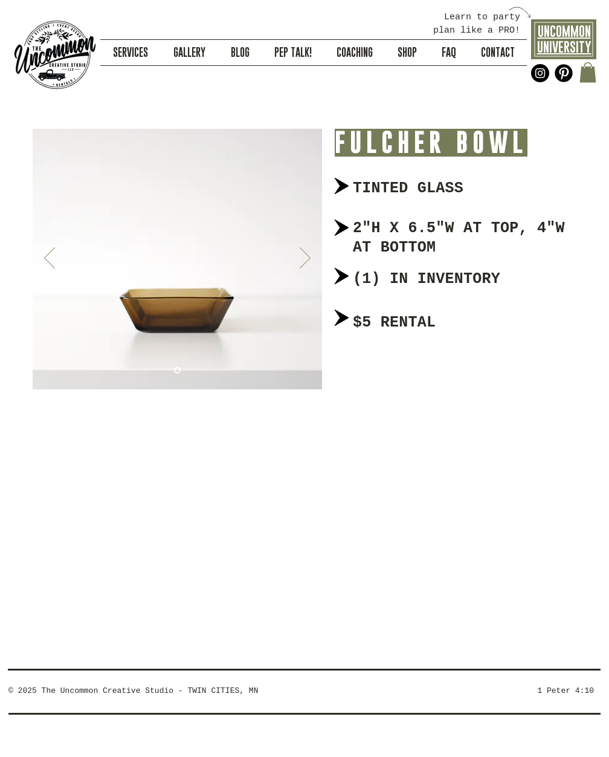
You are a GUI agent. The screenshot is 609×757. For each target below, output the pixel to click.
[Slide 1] (177, 370)
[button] (587, 72)
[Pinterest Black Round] (564, 73)
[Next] (305, 258)
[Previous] (49, 258)
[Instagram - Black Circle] (540, 73)
